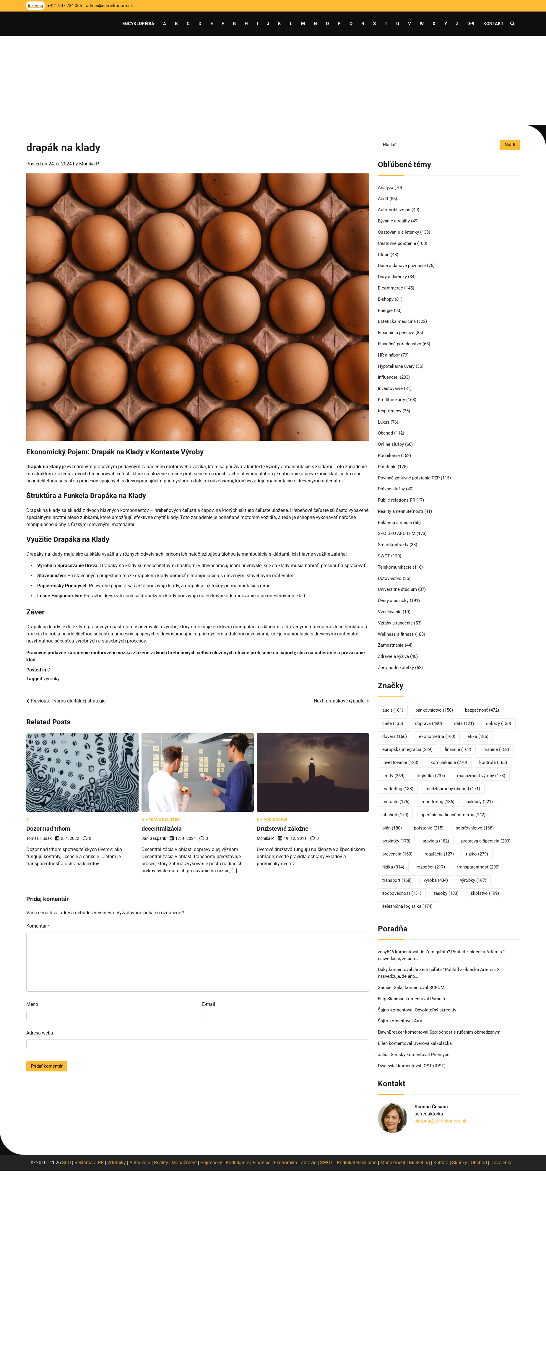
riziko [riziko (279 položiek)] (477, 854)
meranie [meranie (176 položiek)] (396, 801)
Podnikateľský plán (357, 1162)
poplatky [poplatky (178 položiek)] (396, 841)
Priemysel (441, 1054)
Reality (161, 1162)
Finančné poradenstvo (399, 344)
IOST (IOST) (434, 1065)
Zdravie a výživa (393, 656)
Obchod (385, 433)
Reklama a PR (89, 1162)
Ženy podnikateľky (396, 667)
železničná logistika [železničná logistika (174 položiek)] (407, 906)
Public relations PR (396, 500)
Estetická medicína (397, 321)
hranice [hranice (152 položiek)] (496, 749)
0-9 (470, 23)
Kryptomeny (389, 411)
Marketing (419, 1162)
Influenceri (388, 377)
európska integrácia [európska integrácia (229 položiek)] (407, 749)
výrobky (51, 678)
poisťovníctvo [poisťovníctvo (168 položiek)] (475, 828)
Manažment (184, 1162)
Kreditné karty (391, 399)
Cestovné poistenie (397, 243)
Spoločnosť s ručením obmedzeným (465, 1032)
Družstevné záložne (282, 828)
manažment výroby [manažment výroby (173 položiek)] (481, 775)
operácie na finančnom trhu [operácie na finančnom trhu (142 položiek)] (452, 814)
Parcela (437, 998)
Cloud (383, 254)
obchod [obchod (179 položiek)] (395, 814)
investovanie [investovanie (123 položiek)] (400, 762)
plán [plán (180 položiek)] (392, 828)
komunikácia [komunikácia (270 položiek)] (448, 762)
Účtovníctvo (390, 578)
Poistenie (387, 466)
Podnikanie (275, 820)
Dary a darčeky (392, 276)
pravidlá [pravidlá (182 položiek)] (435, 841)
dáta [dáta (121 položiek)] (464, 723)
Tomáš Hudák (39, 838)
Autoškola (139, 1162)
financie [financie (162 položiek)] (458, 749)
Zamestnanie (391, 645)
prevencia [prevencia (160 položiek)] (397, 854)
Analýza (385, 187)
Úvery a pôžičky (393, 600)
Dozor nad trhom (48, 828)
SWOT (384, 556)
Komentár (38, 926)
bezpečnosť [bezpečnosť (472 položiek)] (482, 710)
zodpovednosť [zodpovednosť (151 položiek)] (401, 893)
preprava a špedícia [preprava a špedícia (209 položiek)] (486, 841)
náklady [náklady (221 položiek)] (480, 801)
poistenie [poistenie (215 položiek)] (428, 828)
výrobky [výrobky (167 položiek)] (473, 880)
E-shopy (386, 299)
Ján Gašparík (154, 838)
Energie (385, 310)
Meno (32, 1004)
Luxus (383, 422)
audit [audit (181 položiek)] (392, 710)
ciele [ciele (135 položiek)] (392, 723)
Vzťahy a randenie (395, 623)
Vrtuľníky (116, 1162)
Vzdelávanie (390, 611)
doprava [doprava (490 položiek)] (428, 723)
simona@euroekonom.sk (440, 1121)
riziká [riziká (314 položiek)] (393, 867)
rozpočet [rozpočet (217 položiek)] (430, 867)
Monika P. (89, 164)
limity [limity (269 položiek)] (393, 775)
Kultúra (440, 1162)
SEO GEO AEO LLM (396, 533)
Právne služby (164, 820)
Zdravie (308, 1162)
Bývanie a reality (394, 221)
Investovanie (390, 388)
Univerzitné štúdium (397, 589)
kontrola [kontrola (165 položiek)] (493, 762)
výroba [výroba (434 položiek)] (436, 880)
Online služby (391, 444)
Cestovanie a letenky (398, 232)
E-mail (208, 1004)
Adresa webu (39, 1033)
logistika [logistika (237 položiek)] (431, 775)
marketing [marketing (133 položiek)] (397, 788)
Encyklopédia (138, 23)
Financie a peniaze (396, 332)
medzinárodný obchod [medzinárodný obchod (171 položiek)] (452, 788)
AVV (419, 1021)
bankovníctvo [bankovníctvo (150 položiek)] (434, 710)
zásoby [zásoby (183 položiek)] (446, 893)
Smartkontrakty (393, 544)
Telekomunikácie (395, 567)
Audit (383, 198)
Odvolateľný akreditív (435, 1010)
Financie (261, 1162)
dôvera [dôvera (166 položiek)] (394, 736)
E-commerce (390, 288)
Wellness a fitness (396, 634)
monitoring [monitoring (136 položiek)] (438, 801)
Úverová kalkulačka (432, 1043)
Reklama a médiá (395, 522)
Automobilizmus (394, 209)
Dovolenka (501, 1162)
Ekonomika (285, 1162)
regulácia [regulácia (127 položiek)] (439, 854)
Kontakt (493, 23)
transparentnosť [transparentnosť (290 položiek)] (478, 867)
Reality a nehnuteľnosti (400, 511)
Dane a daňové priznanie (402, 265)
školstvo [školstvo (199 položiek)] (485, 893)
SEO (66, 1162)
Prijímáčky (211, 1162)
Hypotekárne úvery (396, 366)
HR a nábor (389, 355)
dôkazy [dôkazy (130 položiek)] (498, 723)
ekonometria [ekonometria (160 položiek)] (437, 736)
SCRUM (436, 987)
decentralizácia (162, 828)
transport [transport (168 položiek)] (397, 880)
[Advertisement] (273, 80)
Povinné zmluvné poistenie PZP (409, 478)
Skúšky (459, 1162)
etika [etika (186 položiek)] (477, 736)
